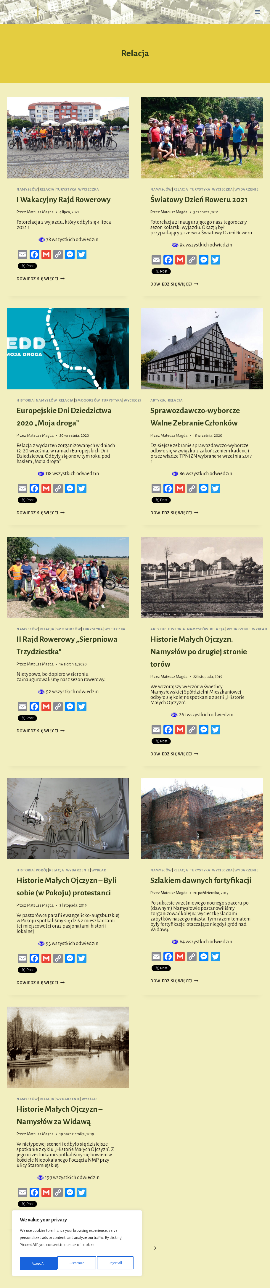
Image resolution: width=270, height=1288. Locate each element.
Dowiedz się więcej (41, 279)
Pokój (42, 870)
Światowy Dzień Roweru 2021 (198, 200)
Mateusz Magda (40, 212)
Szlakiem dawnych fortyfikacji (200, 880)
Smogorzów (87, 400)
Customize (39, 1263)
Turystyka (66, 189)
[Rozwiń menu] (257, 11)
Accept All (116, 1263)
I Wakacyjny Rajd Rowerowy (64, 200)
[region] (77, 1245)
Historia (25, 400)
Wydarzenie (246, 189)
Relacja (47, 189)
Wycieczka (88, 189)
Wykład (259, 629)
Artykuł (158, 400)
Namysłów (27, 189)
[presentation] (68, 137)
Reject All (78, 1263)
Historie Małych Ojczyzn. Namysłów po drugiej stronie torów (198, 651)
